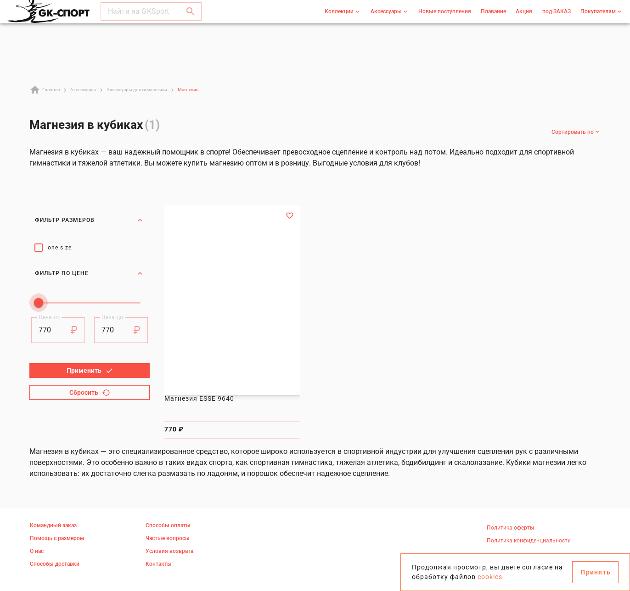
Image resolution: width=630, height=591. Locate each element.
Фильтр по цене (89, 267)
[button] (190, 20)
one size (60, 247)
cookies (490, 576)
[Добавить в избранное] (290, 215)
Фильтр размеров (89, 220)
